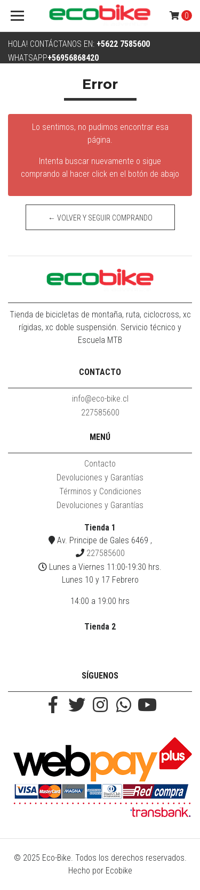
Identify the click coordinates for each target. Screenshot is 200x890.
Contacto (100, 464)
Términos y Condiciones (100, 491)
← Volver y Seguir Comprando (100, 218)
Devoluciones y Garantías (100, 477)
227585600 (100, 412)
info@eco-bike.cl (100, 399)
